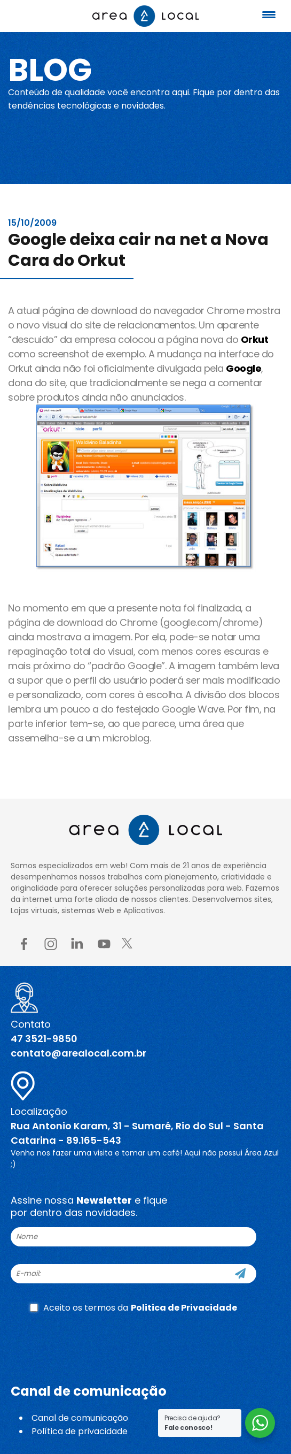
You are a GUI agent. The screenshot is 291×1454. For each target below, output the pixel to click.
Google (243, 368)
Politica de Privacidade (184, 1308)
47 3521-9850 (44, 1038)
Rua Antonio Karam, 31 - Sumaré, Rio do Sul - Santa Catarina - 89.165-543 (137, 1133)
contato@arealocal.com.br (78, 1053)
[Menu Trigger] (269, 14)
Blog (50, 69)
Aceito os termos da (133, 1307)
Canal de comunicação (80, 1418)
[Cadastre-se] (240, 1273)
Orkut (255, 339)
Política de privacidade (80, 1431)
